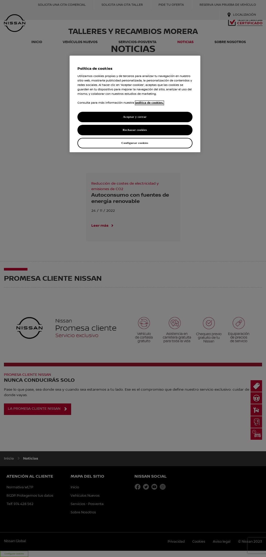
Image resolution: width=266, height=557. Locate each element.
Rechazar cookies (135, 129)
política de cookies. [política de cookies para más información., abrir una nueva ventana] (149, 103)
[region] (135, 104)
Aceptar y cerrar (134, 116)
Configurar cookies (134, 142)
